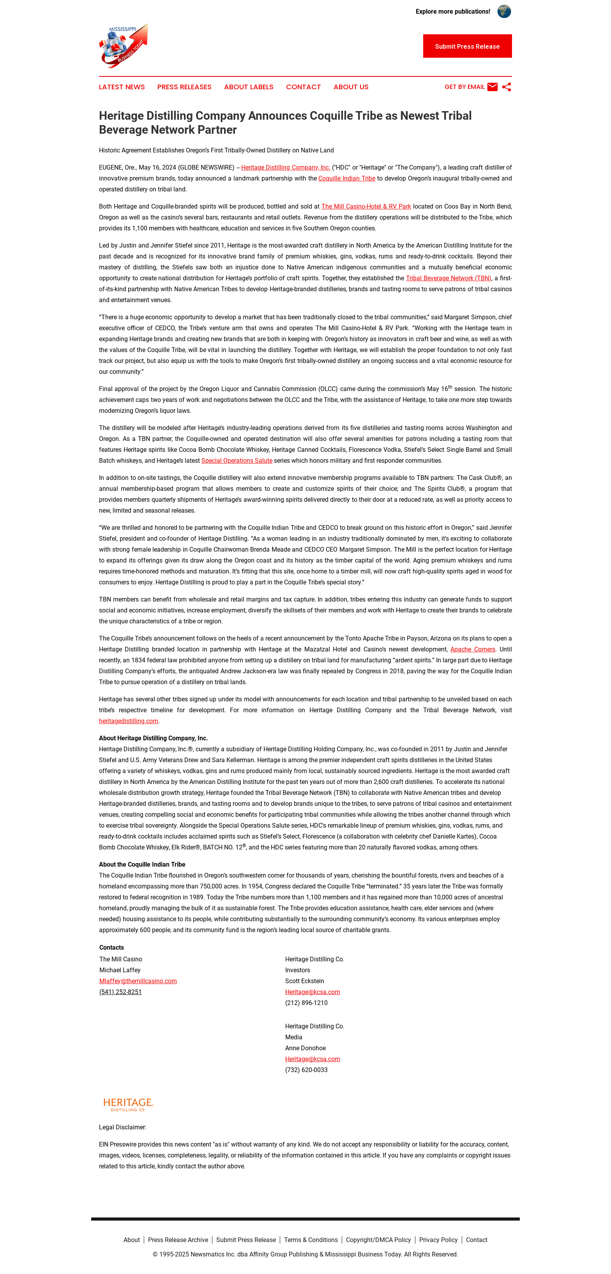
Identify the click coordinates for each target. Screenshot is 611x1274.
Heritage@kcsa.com (312, 992)
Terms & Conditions (311, 1240)
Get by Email (471, 86)
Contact (303, 87)
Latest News (122, 87)
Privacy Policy (438, 1240)
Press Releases (184, 87)
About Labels (249, 87)
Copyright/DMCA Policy (378, 1240)
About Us (351, 87)
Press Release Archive (178, 1240)
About (132, 1240)
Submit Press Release (246, 1240)
